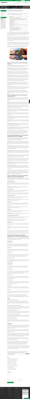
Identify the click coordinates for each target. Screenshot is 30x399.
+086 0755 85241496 (4, 0)
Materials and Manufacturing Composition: (13, 23)
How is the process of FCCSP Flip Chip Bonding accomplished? (15, 29)
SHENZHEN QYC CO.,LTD (7, 397)
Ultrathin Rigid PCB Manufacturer (22, 362)
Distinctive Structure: (12, 25)
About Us (23, 397)
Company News (2, 7)
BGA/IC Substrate (20, 351)
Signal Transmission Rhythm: (12, 21)
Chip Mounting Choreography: (12, 20)
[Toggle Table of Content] (26, 16)
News (5, 7)
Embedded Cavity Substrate (11, 353)
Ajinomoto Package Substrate (12, 354)
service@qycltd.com (10, 0)
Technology (17, 0)
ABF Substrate (10, 351)
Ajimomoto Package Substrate (15, 351)
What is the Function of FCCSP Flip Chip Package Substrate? (15, 17)
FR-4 (16, 105)
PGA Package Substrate (10, 389)
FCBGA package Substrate (24, 351)
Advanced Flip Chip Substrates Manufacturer (12, 362)
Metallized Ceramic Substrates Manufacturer (12, 363)
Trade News (12, 7)
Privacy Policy (28, 397)
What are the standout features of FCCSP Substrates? (14, 27)
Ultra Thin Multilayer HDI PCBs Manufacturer (23, 363)
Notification (8, 7)
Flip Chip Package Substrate (12, 65)
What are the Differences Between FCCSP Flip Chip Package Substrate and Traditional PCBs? (18, 19)
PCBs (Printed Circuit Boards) (20, 178)
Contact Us (25, 397)
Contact (18, 0)
